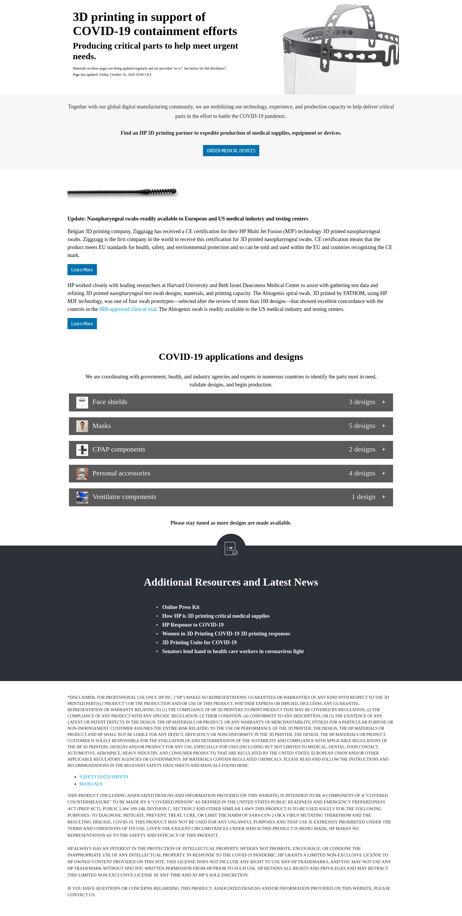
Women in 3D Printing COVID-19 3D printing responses (226, 634)
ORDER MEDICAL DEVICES (231, 150)
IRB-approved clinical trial (127, 309)
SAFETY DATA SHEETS (103, 776)
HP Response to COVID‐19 (193, 625)
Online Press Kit (181, 607)
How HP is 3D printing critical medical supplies (216, 616)
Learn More (82, 269)
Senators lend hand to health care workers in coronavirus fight (233, 651)
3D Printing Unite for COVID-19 (199, 642)
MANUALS (91, 783)
